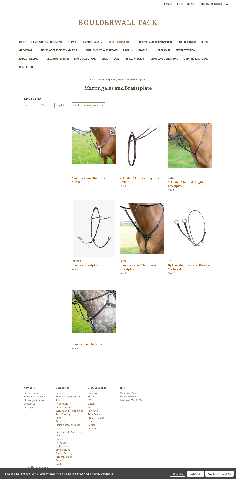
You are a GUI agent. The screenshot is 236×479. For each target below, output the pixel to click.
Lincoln (91, 403)
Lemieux (92, 393)
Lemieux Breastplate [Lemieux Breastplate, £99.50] (85, 265)
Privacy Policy (134, 58)
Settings (178, 473)
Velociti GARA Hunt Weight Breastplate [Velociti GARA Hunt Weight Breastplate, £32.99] (185, 184)
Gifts (22, 42)
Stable (144, 50)
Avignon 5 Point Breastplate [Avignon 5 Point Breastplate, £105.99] (90, 178)
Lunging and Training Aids (155, 42)
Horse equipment (120, 42)
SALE (116, 58)
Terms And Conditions (163, 58)
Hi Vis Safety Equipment (46, 42)
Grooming (27, 50)
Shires (91, 396)
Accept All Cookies (219, 473)
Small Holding (30, 58)
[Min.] (30, 105)
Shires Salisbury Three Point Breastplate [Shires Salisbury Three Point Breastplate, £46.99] (138, 267)
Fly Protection (185, 50)
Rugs (204, 42)
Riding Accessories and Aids (60, 50)
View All (92, 428)
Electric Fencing (58, 58)
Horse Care (163, 50)
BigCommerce (41, 467)
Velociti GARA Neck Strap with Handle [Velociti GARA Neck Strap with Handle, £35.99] (139, 180)
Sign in (204, 4)
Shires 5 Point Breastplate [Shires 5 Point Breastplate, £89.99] (88, 344)
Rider (128, 50)
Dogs (105, 58)
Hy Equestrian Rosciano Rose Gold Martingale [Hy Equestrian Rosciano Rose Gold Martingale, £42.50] (190, 267)
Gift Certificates (186, 4)
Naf (90, 407)
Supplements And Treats (102, 50)
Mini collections (85, 58)
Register (216, 4)
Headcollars (92, 42)
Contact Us (26, 67)
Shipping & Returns (195, 58)
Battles (91, 425)
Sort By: (77, 105)
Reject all (195, 473)
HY (89, 400)
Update (61, 105)
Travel (71, 42)
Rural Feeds (94, 414)
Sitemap (28, 407)
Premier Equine (96, 418)
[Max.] (46, 105)
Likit (90, 421)
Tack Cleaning (186, 42)
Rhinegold (93, 410)
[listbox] (93, 105)
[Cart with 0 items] (227, 4)
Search (167, 4)
